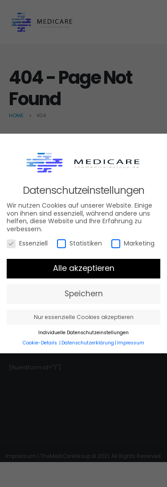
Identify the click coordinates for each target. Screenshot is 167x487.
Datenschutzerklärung (87, 343)
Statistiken (79, 243)
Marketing (133, 243)
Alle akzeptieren (83, 268)
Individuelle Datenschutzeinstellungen (83, 332)
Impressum (130, 343)
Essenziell (27, 243)
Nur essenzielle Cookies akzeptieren (84, 317)
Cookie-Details (40, 343)
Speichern (84, 293)
